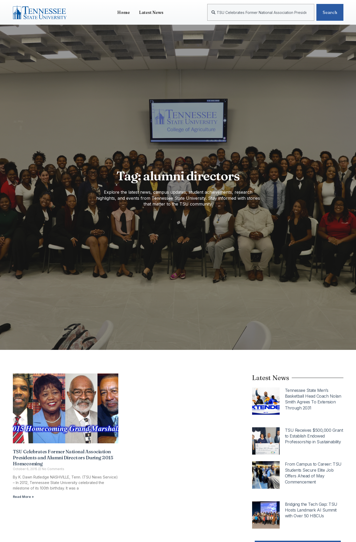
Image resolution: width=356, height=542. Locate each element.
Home (123, 12)
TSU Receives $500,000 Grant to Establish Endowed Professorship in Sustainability (314, 436)
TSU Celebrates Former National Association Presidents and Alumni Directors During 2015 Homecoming (63, 458)
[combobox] (260, 12)
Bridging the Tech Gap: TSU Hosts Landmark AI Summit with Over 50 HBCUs (311, 510)
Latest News (151, 12)
